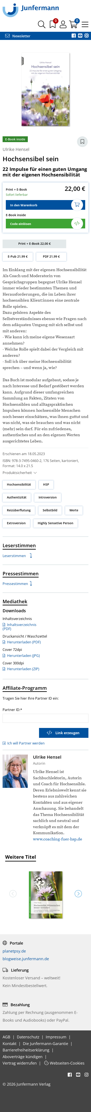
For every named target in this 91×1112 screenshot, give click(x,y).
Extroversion (16, 523)
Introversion (48, 497)
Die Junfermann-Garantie (46, 1043)
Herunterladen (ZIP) (21, 669)
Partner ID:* (12, 709)
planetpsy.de (14, 951)
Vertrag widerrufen (20, 1063)
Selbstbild (50, 510)
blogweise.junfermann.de (26, 958)
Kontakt (10, 1043)
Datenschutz (28, 1036)
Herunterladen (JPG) (21, 655)
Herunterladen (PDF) (22, 642)
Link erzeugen (63, 733)
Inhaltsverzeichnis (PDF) (19, 626)
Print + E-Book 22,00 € (34, 244)
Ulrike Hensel (16, 149)
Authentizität (17, 497)
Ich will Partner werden (24, 743)
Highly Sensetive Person (55, 523)
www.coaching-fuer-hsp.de (57, 839)
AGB (7, 1036)
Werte (73, 510)
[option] (45, 893)
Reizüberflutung (19, 510)
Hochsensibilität (19, 484)
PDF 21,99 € (51, 256)
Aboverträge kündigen (23, 1056)
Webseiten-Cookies (64, 1063)
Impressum (56, 1036)
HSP (46, 484)
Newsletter (17, 36)
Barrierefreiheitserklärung (26, 1050)
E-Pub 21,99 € (18, 256)
